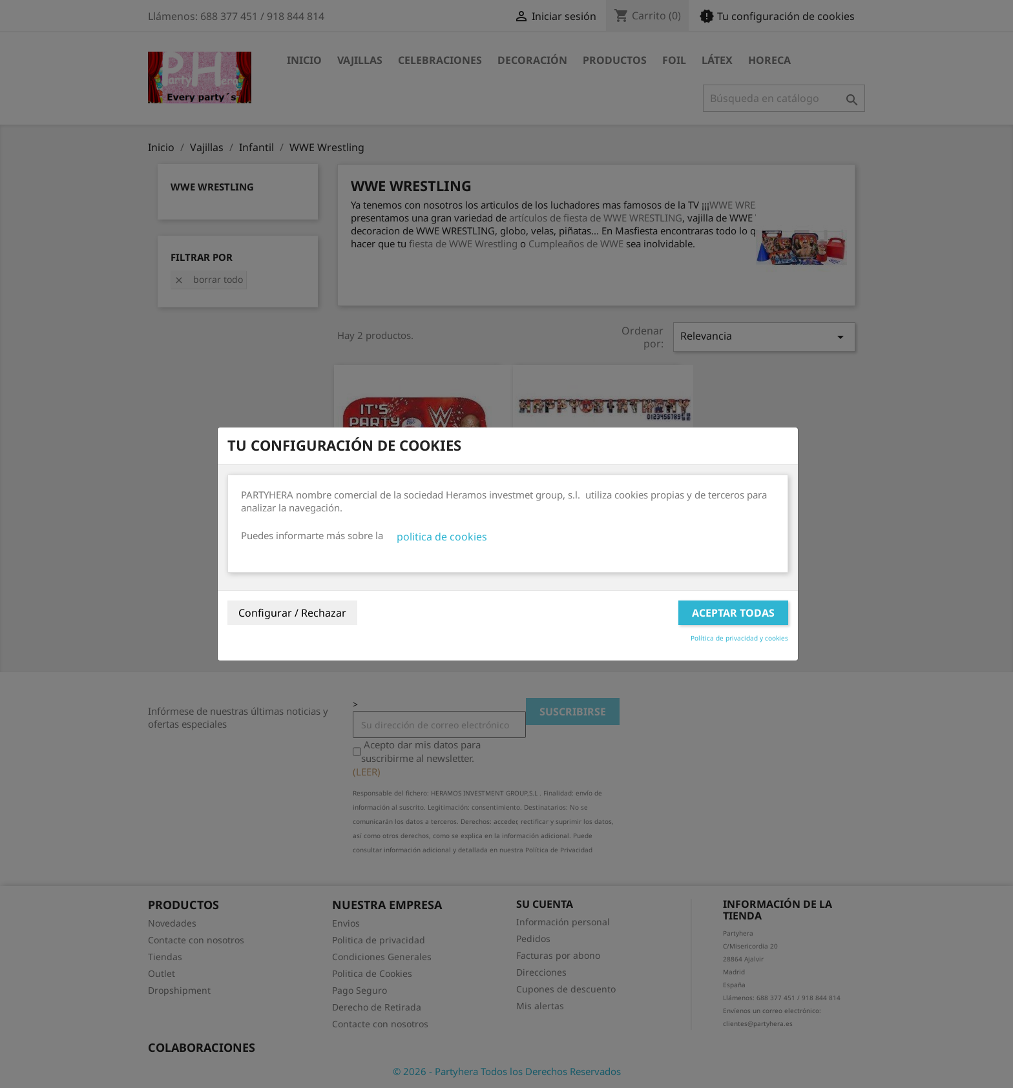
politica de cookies (442, 536)
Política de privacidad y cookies (739, 637)
